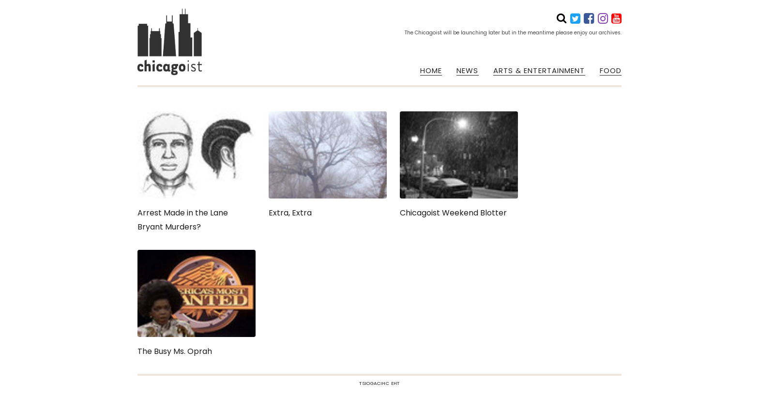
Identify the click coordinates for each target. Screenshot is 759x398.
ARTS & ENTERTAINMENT (539, 71)
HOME (431, 71)
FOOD (611, 71)
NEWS (467, 71)
